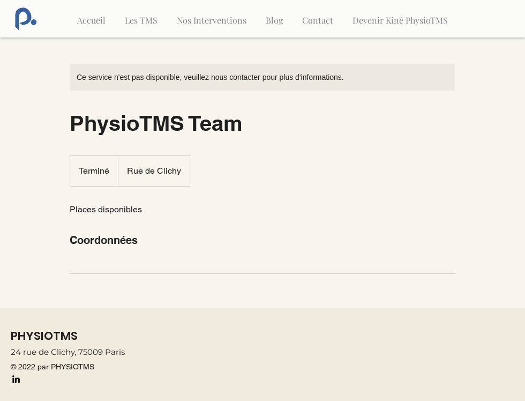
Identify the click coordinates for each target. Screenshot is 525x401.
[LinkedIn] (16, 379)
